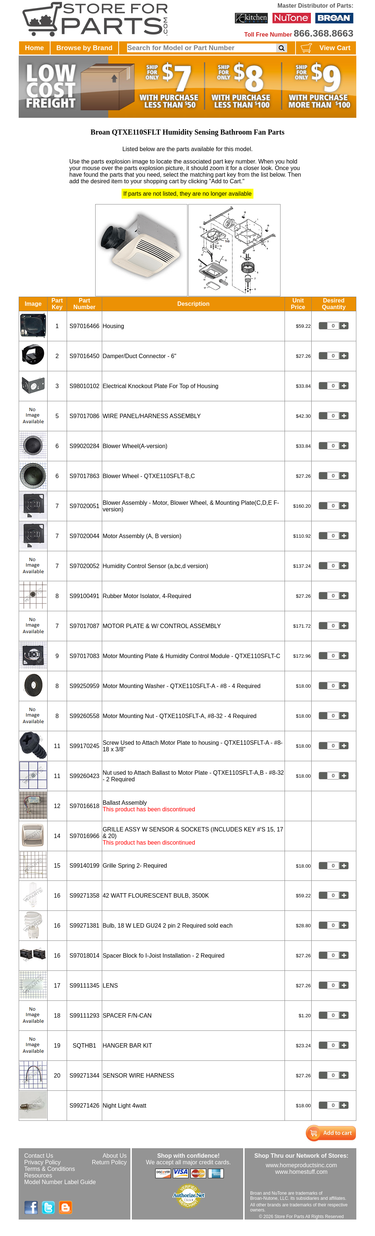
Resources (38, 1175)
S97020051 (85, 506)
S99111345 (85, 986)
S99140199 (85, 866)
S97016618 (85, 806)
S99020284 (85, 446)
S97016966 (85, 836)
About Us (115, 1156)
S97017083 (85, 656)
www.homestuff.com (301, 1172)
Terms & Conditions (49, 1169)
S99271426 (85, 1105)
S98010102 (85, 386)
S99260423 (85, 776)
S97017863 (85, 476)
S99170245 (85, 746)
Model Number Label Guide (60, 1182)
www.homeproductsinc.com (301, 1165)
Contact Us (38, 1156)
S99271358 (85, 896)
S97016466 (85, 326)
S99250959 (85, 686)
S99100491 (85, 596)
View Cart (324, 48)
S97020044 (85, 536)
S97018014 (85, 956)
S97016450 (85, 356)
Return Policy (109, 1162)
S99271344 (85, 1075)
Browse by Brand (84, 48)
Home (34, 48)
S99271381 (85, 926)
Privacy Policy (42, 1162)
